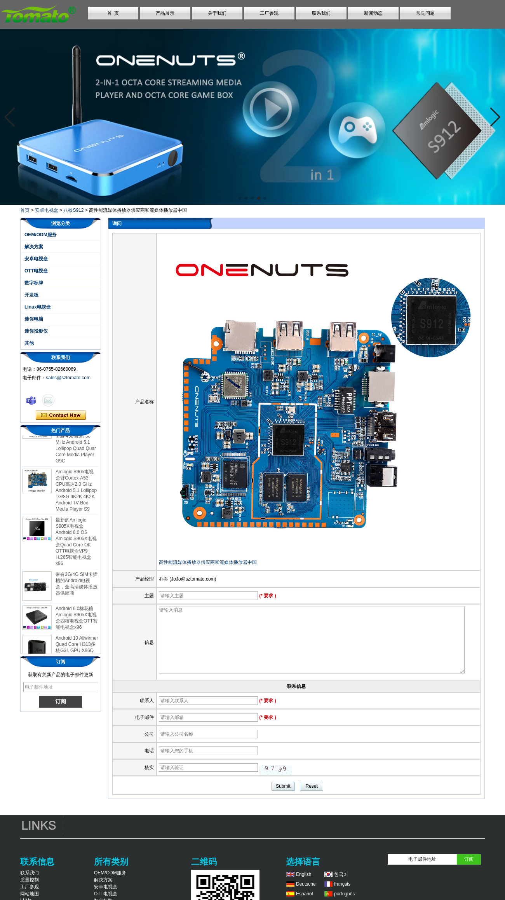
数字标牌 (33, 283)
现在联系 (61, 415)
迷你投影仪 (36, 331)
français (342, 884)
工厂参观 (269, 13)
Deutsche (306, 884)
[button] (240, 198)
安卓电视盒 (46, 210)
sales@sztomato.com (68, 377)
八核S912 (73, 210)
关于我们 (217, 13)
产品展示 (165, 13)
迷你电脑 (33, 319)
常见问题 (425, 13)
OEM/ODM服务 (40, 234)
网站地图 (29, 894)
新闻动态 (373, 13)
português (344, 894)
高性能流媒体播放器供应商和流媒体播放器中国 (208, 562)
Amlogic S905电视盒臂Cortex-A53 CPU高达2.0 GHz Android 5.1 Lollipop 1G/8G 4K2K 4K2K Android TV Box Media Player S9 (76, 494)
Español (304, 894)
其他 (29, 343)
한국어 (341, 874)
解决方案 (33, 246)
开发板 (31, 295)
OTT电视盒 (36, 271)
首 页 (113, 13)
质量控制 (29, 880)
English (303, 874)
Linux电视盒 (37, 307)
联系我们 (321, 13)
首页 (25, 210)
